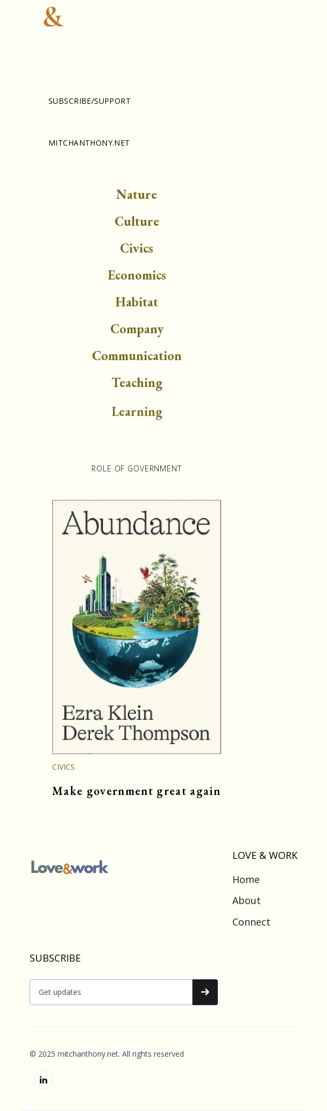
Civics (136, 250)
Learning (136, 419)
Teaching (136, 384)
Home (246, 880)
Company (137, 331)
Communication (137, 358)
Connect (251, 922)
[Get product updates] (111, 992)
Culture (137, 223)
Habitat (137, 304)
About (246, 900)
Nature (136, 196)
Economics (137, 277)
